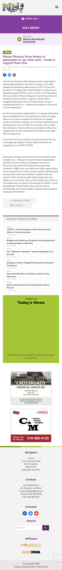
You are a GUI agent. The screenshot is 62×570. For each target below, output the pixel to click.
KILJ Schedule (31, 464)
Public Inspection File (24, 566)
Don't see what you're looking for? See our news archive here (31, 356)
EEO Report (42, 566)
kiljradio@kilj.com (34, 491)
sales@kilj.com (10, 145)
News (7, 52)
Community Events (31, 461)
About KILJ (31, 467)
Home (31, 458)
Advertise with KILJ (31, 470)
